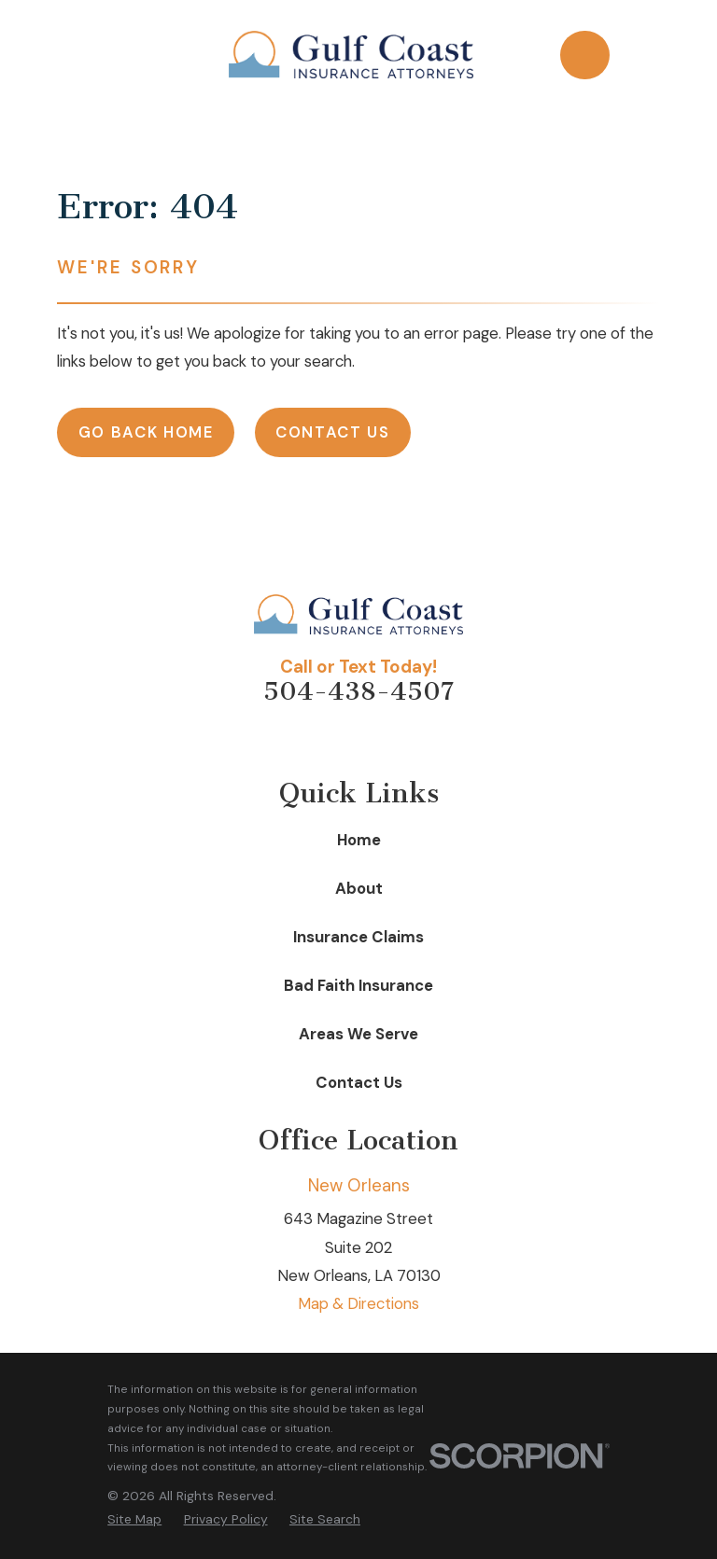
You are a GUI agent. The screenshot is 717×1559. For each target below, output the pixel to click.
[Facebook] (337, 738)
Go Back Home (146, 432)
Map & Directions (358, 1303)
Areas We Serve (358, 1033)
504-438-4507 (358, 691)
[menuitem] (134, 1519)
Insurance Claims (358, 936)
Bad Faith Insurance (358, 985)
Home (359, 839)
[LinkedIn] (379, 738)
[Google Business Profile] (421, 738)
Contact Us (332, 432)
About (359, 888)
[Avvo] (294, 738)
